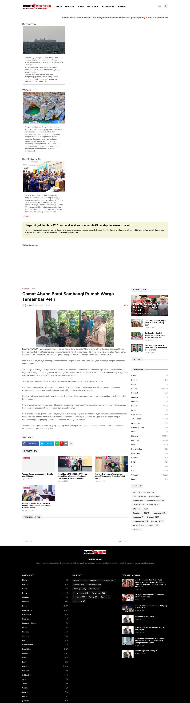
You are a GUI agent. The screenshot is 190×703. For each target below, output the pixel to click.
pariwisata (45, 701)
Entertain (149, 401)
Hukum (81, 6)
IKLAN (149, 410)
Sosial (45, 679)
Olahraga (149, 440)
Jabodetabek (149, 419)
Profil (149, 466)
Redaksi (45, 670)
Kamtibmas (45, 614)
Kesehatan (149, 423)
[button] (160, 6)
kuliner (137, 529)
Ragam (149, 470)
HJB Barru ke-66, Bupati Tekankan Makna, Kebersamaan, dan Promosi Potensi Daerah (36, 505)
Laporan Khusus (149, 427)
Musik (149, 432)
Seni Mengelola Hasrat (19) (146, 651)
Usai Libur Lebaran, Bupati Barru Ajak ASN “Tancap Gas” (155, 322)
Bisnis (149, 375)
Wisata (45, 688)
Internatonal (108, 6)
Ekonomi (149, 397)
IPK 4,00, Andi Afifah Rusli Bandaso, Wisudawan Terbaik (150, 596)
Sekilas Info (149, 475)
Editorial (69, 6)
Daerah (58, 6)
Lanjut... (26, 216)
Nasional (122, 6)
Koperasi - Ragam (45, 623)
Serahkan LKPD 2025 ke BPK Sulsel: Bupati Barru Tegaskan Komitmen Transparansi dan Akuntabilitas (73, 476)
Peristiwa (149, 457)
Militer (45, 627)
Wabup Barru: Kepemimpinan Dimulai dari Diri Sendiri (37, 475)
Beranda (25, 289)
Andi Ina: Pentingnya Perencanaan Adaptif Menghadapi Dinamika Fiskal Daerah (110, 476)
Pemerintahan (149, 449)
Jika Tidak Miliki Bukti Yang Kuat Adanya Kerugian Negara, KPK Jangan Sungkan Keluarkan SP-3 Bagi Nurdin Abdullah (150, 583)
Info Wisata (92, 6)
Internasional (149, 414)
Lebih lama (122, 541)
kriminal (149, 479)
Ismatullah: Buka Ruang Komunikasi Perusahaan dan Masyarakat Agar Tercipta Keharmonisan (150, 640)
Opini (149, 445)
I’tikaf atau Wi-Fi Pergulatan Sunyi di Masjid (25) (150, 628)
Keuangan (138, 517)
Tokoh (45, 683)
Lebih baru (28, 541)
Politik (149, 462)
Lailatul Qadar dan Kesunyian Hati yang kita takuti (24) (151, 606)
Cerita (149, 384)
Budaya (149, 380)
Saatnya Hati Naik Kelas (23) (146, 616)
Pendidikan (149, 453)
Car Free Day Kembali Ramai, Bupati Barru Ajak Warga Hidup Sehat (155, 335)
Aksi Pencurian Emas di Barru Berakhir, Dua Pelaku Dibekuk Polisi (156, 347)
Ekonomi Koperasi (155, 500)
